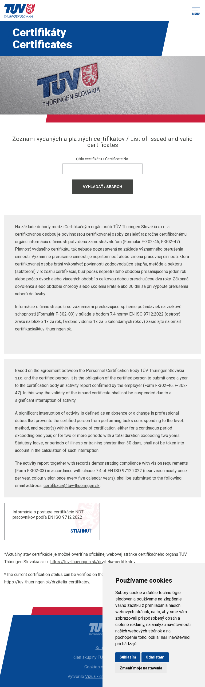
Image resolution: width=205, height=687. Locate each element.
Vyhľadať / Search (102, 187)
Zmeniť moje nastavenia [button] (141, 668)
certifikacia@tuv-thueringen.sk (43, 329)
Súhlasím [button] (128, 657)
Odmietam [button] (155, 657)
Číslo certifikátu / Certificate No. (102, 159)
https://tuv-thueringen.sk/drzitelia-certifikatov (92, 561)
